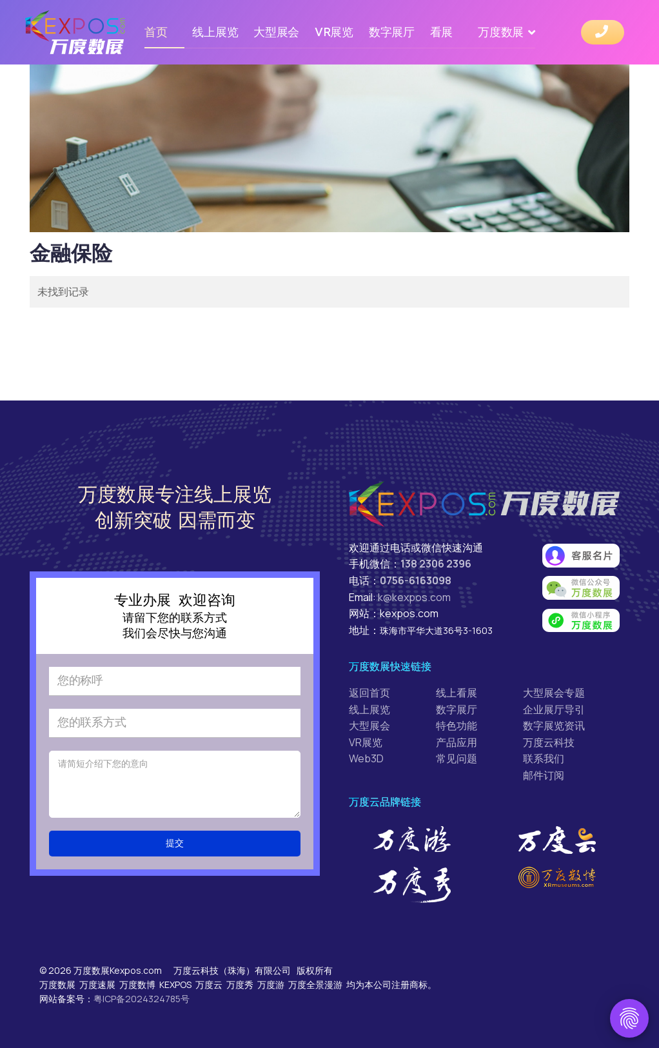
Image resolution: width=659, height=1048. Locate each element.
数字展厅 (392, 32)
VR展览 (334, 32)
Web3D (366, 758)
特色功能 (456, 725)
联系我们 (543, 758)
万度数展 (501, 32)
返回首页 (369, 693)
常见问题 (456, 758)
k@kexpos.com (414, 597)
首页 (155, 32)
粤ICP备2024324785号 (141, 999)
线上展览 (215, 32)
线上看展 (456, 693)
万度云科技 (549, 742)
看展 (441, 32)
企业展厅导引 (554, 709)
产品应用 (456, 742)
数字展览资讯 (554, 725)
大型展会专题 (554, 693)
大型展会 (276, 32)
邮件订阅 (543, 775)
